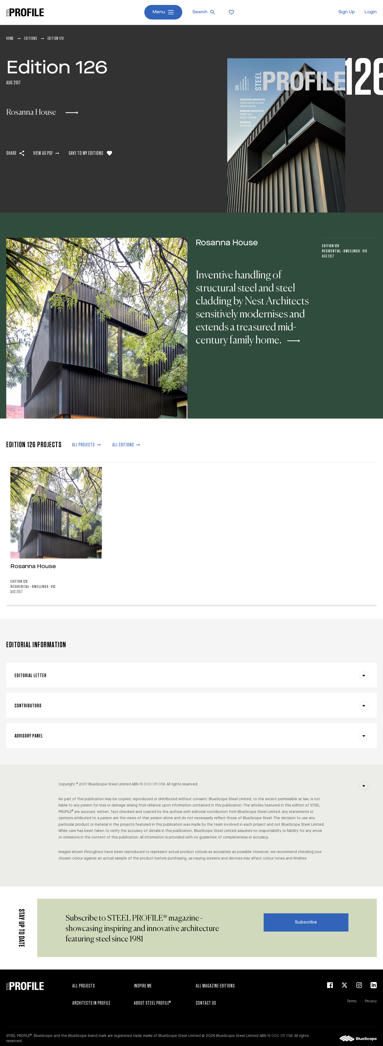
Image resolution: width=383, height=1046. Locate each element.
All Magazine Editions (215, 986)
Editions (30, 38)
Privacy (371, 1001)
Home (10, 38)
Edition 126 (330, 261)
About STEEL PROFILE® (152, 1003)
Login (371, 12)
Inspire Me (143, 986)
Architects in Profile (91, 1003)
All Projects (83, 986)
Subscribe (306, 922)
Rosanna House (227, 258)
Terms (351, 1001)
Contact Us (206, 1003)
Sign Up (346, 12)
